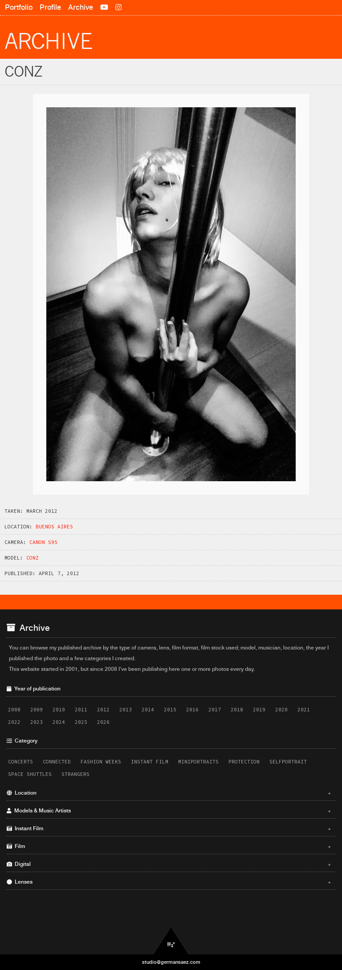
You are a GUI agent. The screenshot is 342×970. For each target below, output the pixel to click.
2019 (259, 709)
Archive (80, 7)
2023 (36, 722)
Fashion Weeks (101, 762)
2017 (214, 709)
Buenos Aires (54, 527)
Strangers (75, 774)
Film (169, 846)
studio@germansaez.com (171, 962)
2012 (103, 709)
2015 (170, 709)
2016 (192, 709)
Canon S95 (43, 542)
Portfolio (19, 7)
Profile (50, 7)
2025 (81, 722)
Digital (169, 864)
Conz (32, 558)
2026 (103, 722)
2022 (14, 722)
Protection (244, 762)
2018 (237, 709)
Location (169, 793)
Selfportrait (288, 762)
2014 (148, 709)
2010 (59, 709)
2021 (303, 709)
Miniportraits (198, 762)
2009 (36, 709)
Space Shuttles (30, 774)
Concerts (20, 762)
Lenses (169, 882)
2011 (81, 709)
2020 (281, 709)
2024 (59, 722)
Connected (57, 762)
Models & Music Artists (169, 811)
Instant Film (149, 762)
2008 (14, 709)
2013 (125, 709)
